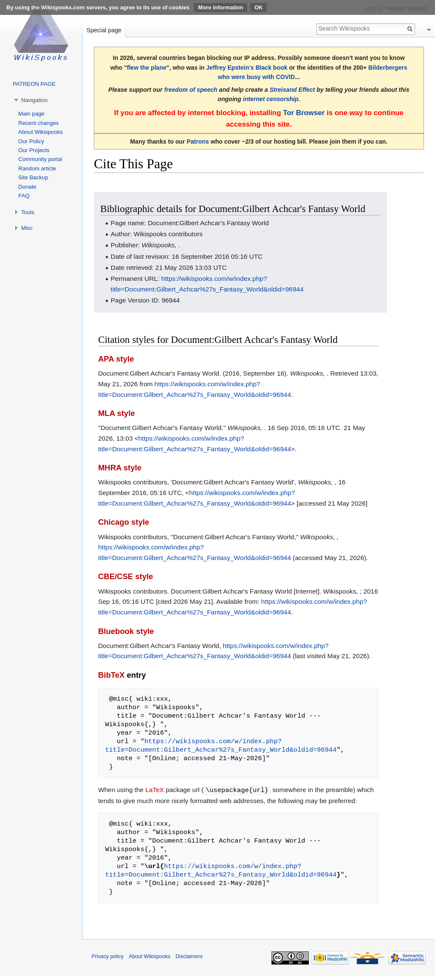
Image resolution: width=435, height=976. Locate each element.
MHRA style (119, 467)
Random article (37, 168)
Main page (31, 113)
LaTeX (154, 789)
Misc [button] (27, 228)
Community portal (40, 159)
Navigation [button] (34, 100)
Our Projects (33, 150)
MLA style (116, 413)
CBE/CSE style (125, 576)
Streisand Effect (292, 89)
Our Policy (31, 141)
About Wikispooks (40, 132)
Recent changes (38, 123)
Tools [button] (27, 212)
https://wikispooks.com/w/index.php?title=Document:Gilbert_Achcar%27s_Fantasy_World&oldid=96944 (220, 745)
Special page (103, 30)
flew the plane (147, 67)
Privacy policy (108, 956)
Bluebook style (126, 631)
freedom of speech (190, 89)
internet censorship (271, 99)
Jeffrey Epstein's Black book (246, 67)
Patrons (197, 141)
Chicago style (123, 522)
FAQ (23, 195)
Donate (27, 187)
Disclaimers (189, 956)
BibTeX (111, 674)
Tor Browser (304, 113)
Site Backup (33, 177)
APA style (116, 358)
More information (220, 7)
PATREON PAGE (34, 84)
